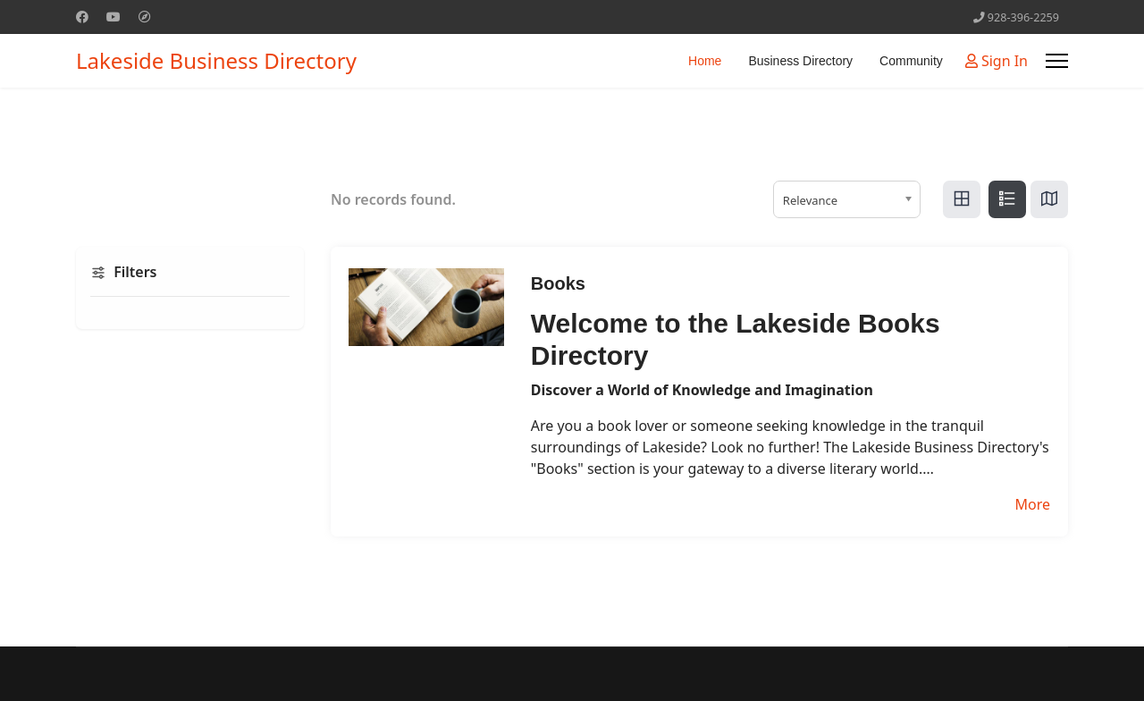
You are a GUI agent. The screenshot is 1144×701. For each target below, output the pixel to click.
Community (911, 61)
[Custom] (145, 16)
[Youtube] (113, 16)
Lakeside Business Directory (216, 61)
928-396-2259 (1023, 17)
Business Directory (800, 61)
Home (704, 61)
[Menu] (1057, 61)
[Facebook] (82, 16)
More (1032, 504)
